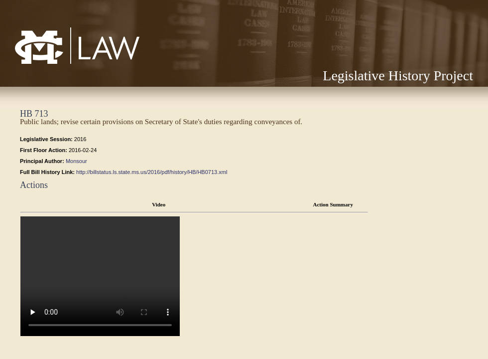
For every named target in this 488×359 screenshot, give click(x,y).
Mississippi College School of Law (56, 63)
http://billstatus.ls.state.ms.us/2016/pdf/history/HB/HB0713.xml (151, 172)
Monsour (76, 161)
